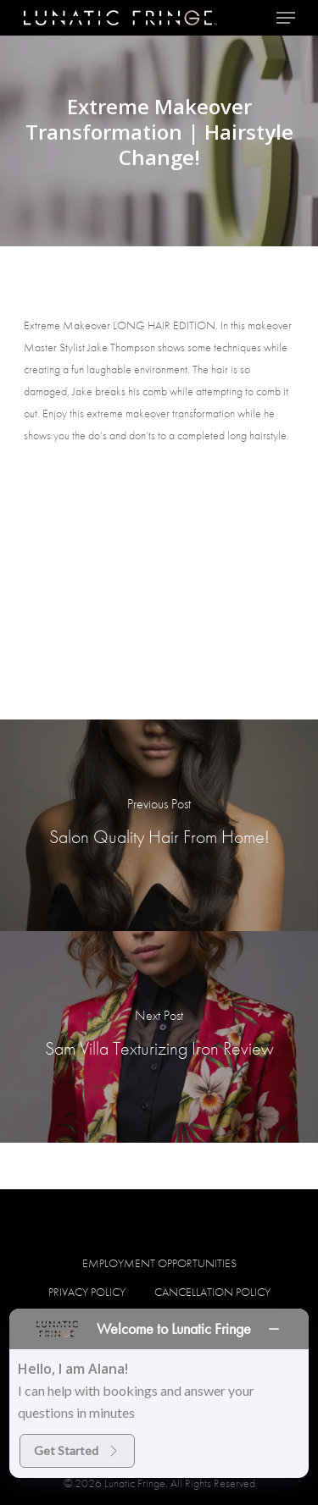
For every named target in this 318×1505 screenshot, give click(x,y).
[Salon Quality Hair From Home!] (159, 825)
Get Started (77, 1450)
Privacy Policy (87, 1291)
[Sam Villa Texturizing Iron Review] (159, 1037)
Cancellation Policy (212, 1291)
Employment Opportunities (159, 1263)
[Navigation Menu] (285, 17)
